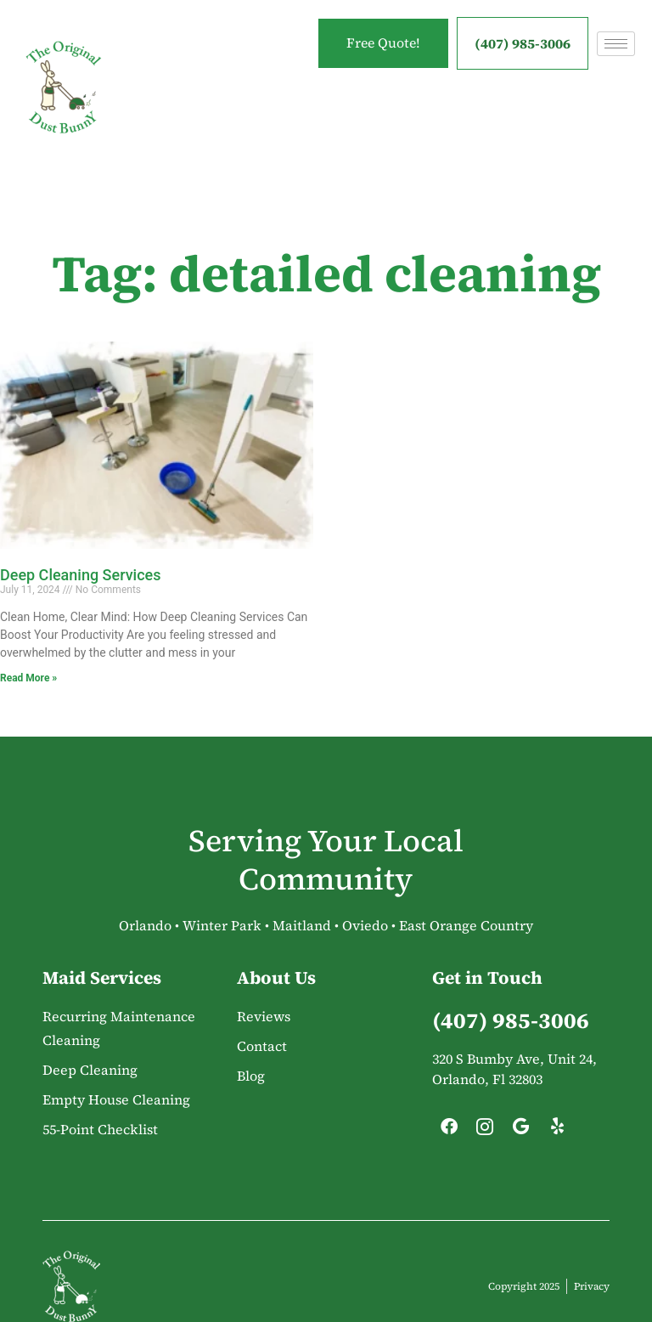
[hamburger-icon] (616, 43)
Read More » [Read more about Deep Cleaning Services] (28, 678)
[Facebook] (449, 1131)
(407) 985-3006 (522, 43)
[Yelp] (557, 1131)
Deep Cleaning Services (80, 575)
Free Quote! (380, 43)
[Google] (521, 1131)
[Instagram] (484, 1131)
